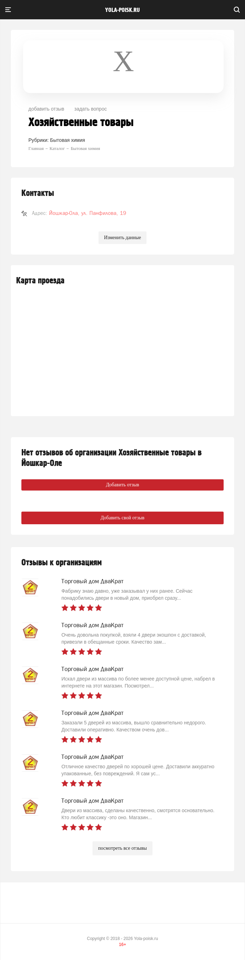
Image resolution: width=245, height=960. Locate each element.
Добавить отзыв (122, 484)
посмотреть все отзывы (122, 848)
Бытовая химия (67, 140)
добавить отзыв (46, 109)
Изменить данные (122, 237)
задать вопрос (90, 109)
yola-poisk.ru (122, 10)
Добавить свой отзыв (122, 517)
